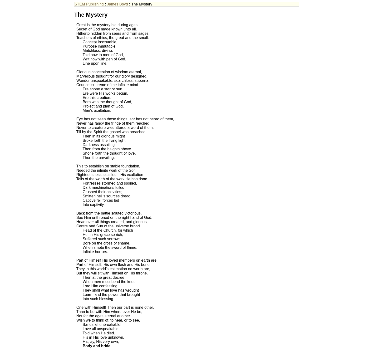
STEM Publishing (89, 4)
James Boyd (117, 4)
